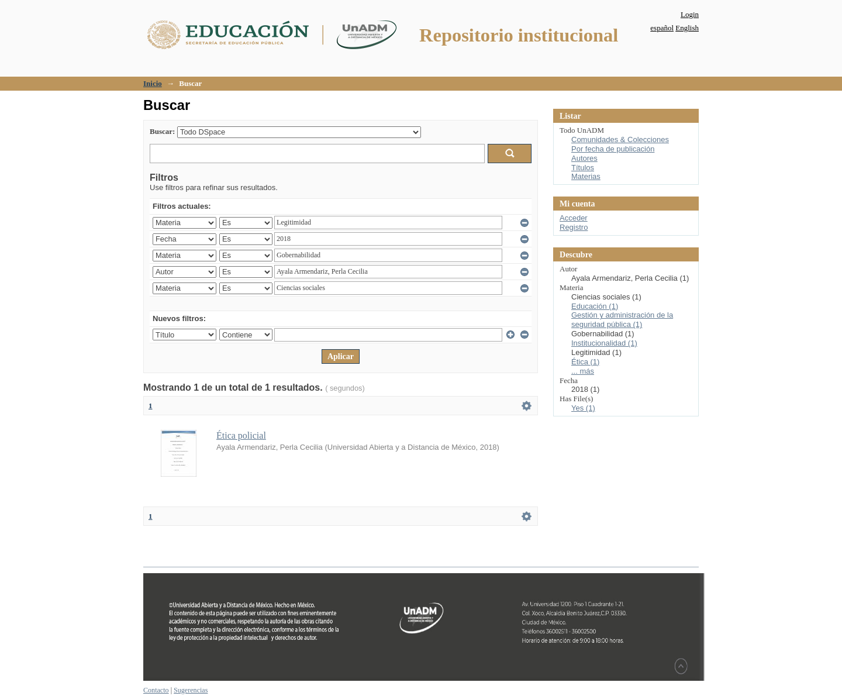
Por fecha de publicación (612, 148)
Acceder (574, 217)
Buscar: (162, 131)
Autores (584, 158)
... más (582, 371)
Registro (574, 227)
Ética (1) (585, 361)
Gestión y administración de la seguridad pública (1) (622, 320)
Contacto (156, 690)
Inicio (152, 83)
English (687, 27)
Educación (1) (594, 306)
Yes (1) (583, 408)
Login (690, 14)
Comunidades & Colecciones (620, 139)
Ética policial (241, 435)
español (662, 27)
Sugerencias (191, 690)
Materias (586, 176)
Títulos (582, 167)
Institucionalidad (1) (604, 343)
